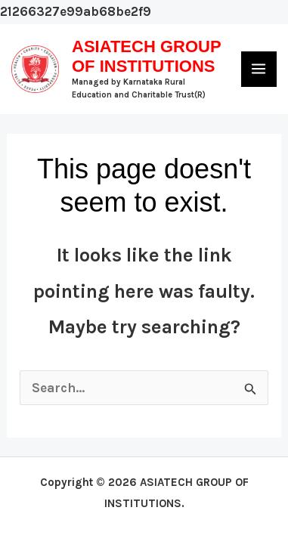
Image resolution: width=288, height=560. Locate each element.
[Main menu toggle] (259, 69)
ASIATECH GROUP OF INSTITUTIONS (146, 56)
